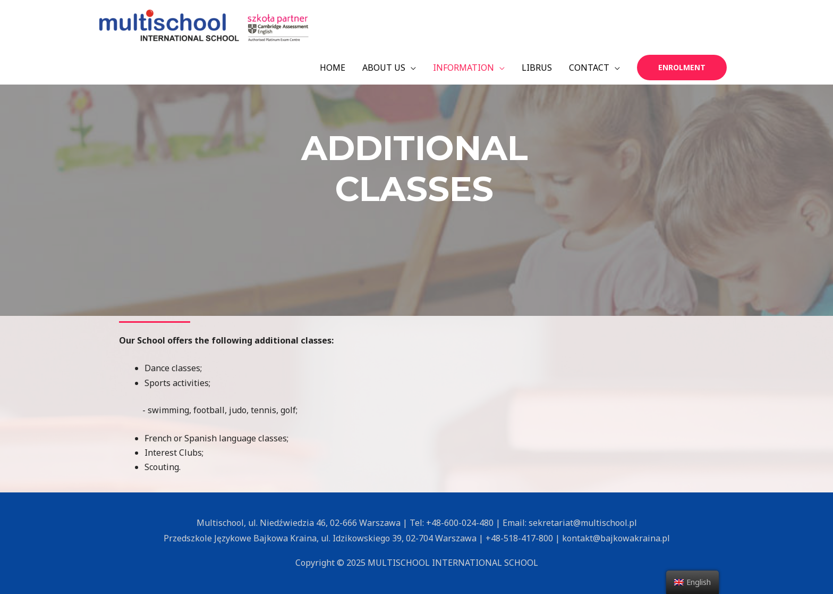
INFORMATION (463, 67)
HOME (332, 67)
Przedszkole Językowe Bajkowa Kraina (240, 538)
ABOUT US (383, 67)
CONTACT (589, 67)
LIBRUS (537, 67)
